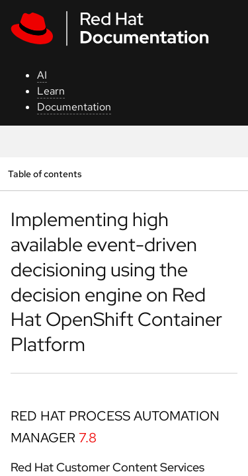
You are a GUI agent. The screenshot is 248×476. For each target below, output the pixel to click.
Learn (51, 91)
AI (42, 75)
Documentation (74, 107)
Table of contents (44, 173)
